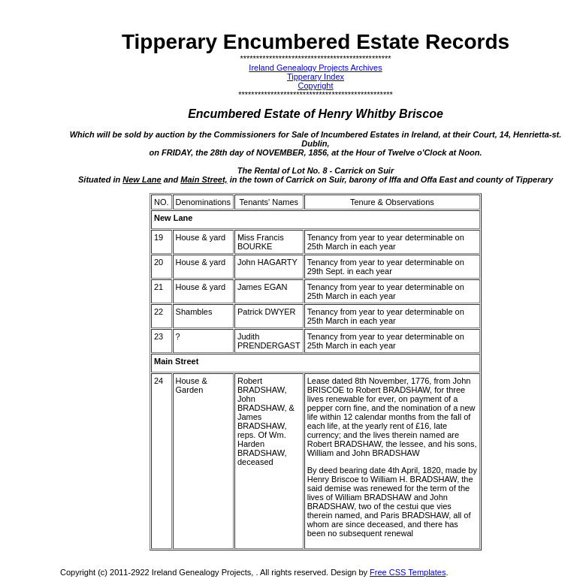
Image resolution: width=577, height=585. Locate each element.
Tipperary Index (315, 76)
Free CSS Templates (408, 572)
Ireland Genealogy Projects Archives (315, 67)
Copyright (315, 85)
